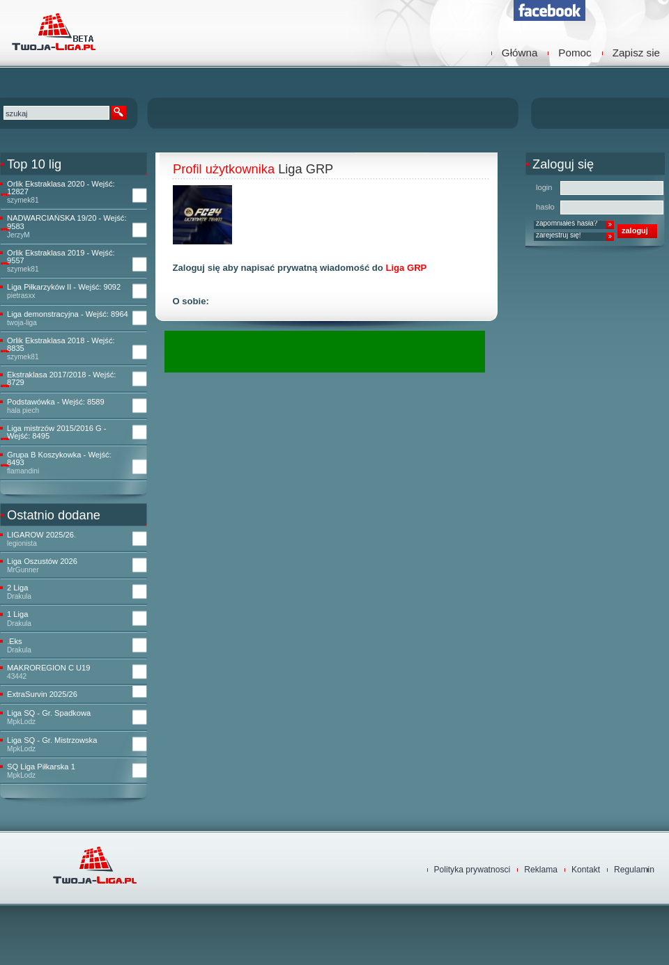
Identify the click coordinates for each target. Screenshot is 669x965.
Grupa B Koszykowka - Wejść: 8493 (59, 458)
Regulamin (634, 869)
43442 (16, 676)
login (544, 187)
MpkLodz (21, 721)
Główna (520, 52)
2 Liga (17, 588)
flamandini (23, 471)
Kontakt (585, 869)
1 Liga (17, 614)
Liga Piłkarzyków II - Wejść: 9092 (64, 287)
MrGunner (23, 570)
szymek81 (23, 200)
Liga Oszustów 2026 (42, 561)
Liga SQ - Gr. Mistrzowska (52, 740)
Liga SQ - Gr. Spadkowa (49, 713)
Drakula (19, 596)
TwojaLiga (52, 31)
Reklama (541, 869)
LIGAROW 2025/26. (41, 535)
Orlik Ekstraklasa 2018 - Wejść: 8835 (61, 344)
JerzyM (18, 235)
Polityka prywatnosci (472, 869)
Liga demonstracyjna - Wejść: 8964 (67, 314)
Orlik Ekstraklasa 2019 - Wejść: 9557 (61, 257)
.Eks (14, 641)
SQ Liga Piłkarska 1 (41, 767)
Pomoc (574, 52)
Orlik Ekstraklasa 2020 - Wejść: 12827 (61, 188)
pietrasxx (21, 295)
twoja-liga (22, 323)
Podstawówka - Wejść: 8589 (56, 402)
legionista (22, 543)
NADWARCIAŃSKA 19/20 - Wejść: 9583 (67, 222)
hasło (545, 207)
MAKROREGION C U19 (48, 668)
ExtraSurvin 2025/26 (42, 694)
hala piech (23, 410)
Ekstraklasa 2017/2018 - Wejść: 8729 (61, 378)
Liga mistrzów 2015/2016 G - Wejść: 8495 (56, 432)
